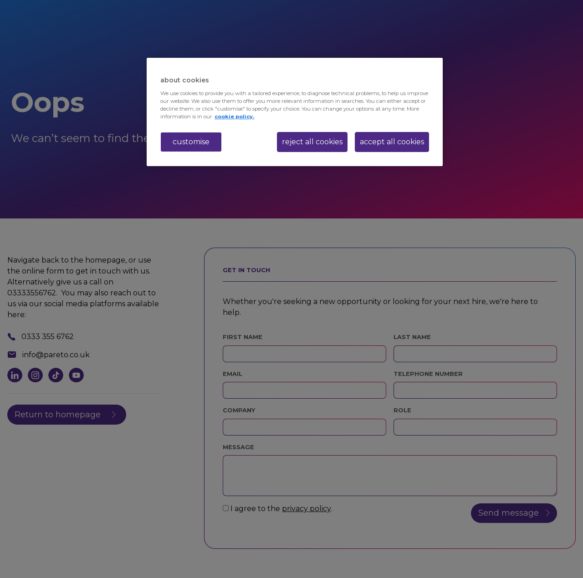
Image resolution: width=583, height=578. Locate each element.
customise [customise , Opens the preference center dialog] (191, 141)
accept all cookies (392, 141)
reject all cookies (312, 141)
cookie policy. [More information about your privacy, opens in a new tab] (234, 116)
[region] (295, 112)
